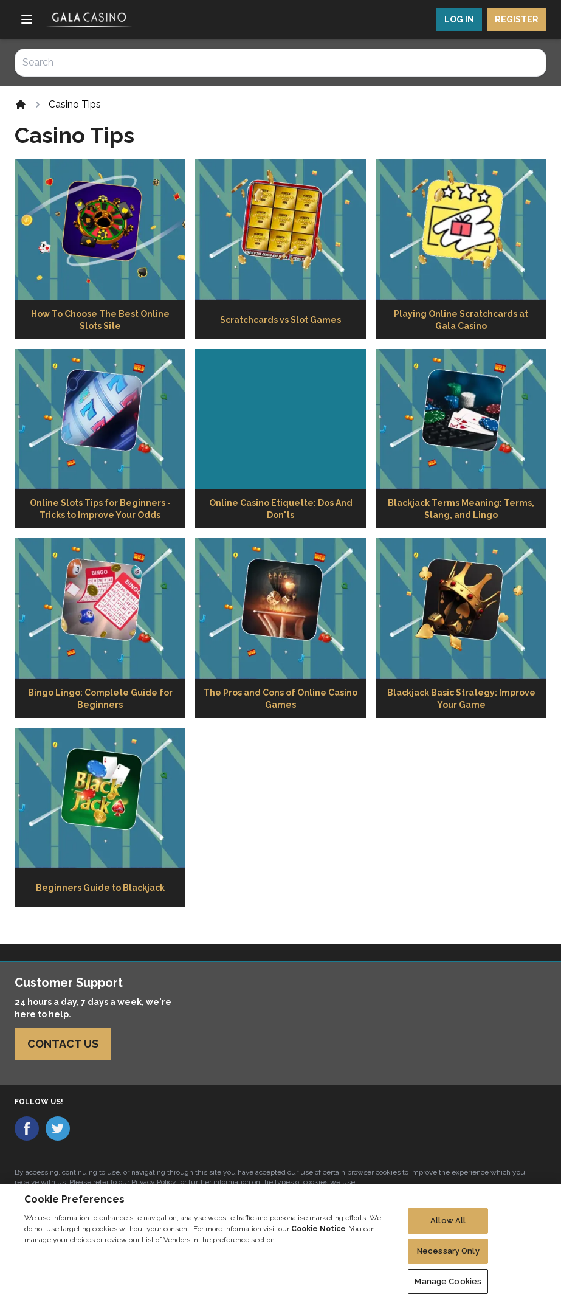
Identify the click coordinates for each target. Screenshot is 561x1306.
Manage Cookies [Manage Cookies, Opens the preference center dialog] (448, 1288)
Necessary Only (448, 1257)
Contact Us (62, 1043)
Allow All (448, 1227)
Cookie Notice (318, 1235)
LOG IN (459, 19)
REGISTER (517, 19)
